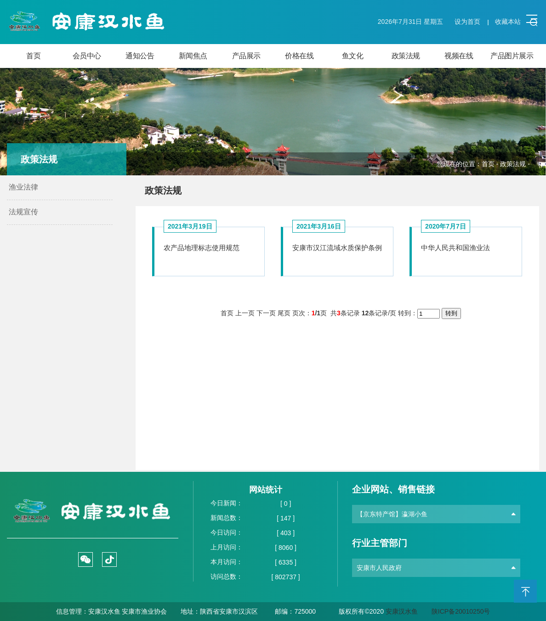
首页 (33, 56)
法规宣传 (23, 212)
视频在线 (458, 56)
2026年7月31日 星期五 (410, 21)
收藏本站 (508, 21)
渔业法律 (23, 187)
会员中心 (87, 56)
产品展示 (246, 56)
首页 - (491, 164)
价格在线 (299, 56)
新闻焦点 (193, 56)
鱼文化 (353, 56)
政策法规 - (515, 164)
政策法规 (406, 56)
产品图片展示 (511, 56)
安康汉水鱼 (402, 611)
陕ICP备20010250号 (461, 611)
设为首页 (467, 21)
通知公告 (139, 56)
